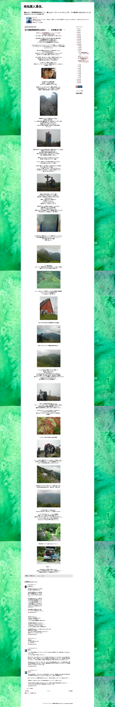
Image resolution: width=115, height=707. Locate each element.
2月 (79, 75)
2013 (78, 41)
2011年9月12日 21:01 (32, 644)
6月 (79, 68)
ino (28, 584)
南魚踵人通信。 (34, 6)
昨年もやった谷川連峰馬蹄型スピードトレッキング (47, 33)
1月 (79, 77)
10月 (79, 49)
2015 (78, 37)
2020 (78, 29)
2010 (78, 79)
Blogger (71, 703)
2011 (78, 44)
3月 (79, 73)
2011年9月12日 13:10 (32, 612)
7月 (79, 66)
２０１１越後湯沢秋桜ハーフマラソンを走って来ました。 (83, 53)
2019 (78, 30)
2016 (78, 35)
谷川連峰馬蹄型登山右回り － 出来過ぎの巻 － (83, 59)
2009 (78, 80)
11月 (79, 47)
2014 (78, 39)
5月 (79, 70)
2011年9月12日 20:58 (32, 634)
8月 (79, 65)
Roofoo (60, 703)
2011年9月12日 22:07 (32, 685)
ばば (29, 616)
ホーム (48, 690)
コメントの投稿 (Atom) (31, 693)
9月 (79, 51)
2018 (78, 32)
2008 (78, 82)
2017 (78, 34)
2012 (78, 42)
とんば (35, 17)
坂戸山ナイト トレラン (83, 56)
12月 (79, 45)
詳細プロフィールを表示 (38, 22)
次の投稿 (27, 690)
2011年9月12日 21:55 (32, 666)
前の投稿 (70, 690)
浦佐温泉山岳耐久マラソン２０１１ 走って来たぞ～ (83, 61)
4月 (79, 71)
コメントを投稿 (29, 688)
